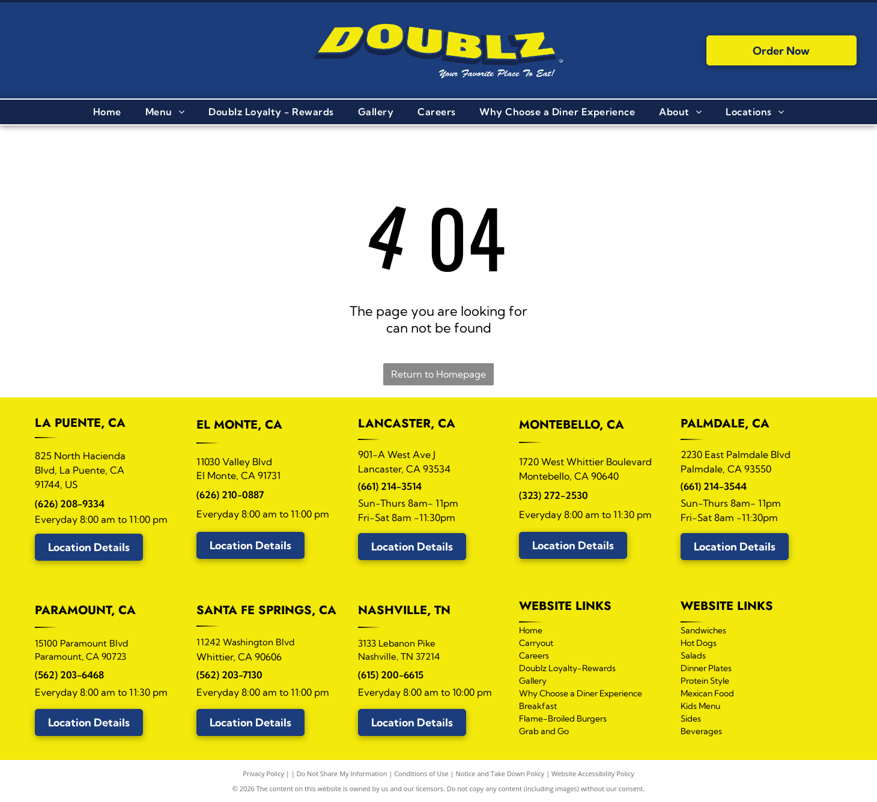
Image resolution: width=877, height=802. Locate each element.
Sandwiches (703, 630)
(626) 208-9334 (70, 504)
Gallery (533, 680)
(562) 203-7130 (229, 675)
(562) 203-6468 (69, 675)
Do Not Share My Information (342, 773)
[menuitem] (107, 112)
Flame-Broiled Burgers (563, 718)
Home (530, 630)
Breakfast (538, 706)
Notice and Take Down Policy (500, 773)
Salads (693, 655)
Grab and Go (544, 731)
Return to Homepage (438, 374)
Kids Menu (700, 706)
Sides (691, 718)
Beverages (701, 731)
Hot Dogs (699, 643)
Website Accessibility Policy (592, 773)
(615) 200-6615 (390, 675)
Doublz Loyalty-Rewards (567, 668)
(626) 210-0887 (230, 495)
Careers (534, 655)
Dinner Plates (706, 668)
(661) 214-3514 (390, 486)
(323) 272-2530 (553, 495)
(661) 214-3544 (714, 486)
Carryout (536, 643)
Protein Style (705, 680)
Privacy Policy (263, 773)
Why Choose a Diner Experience (580, 693)
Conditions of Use (421, 773)
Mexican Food (707, 693)
